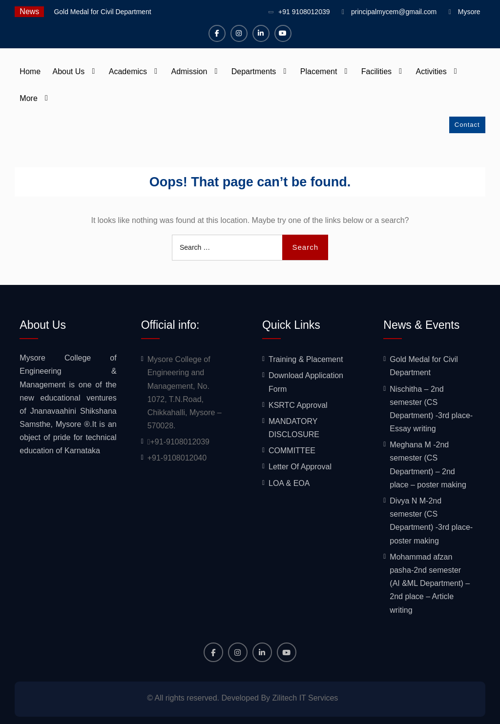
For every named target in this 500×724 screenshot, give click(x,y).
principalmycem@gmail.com (394, 12)
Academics (128, 71)
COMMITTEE (292, 450)
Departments (253, 71)
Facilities (376, 71)
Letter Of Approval (300, 467)
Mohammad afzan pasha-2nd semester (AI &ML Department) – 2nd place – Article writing (430, 583)
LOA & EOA (289, 483)
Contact (467, 124)
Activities (431, 71)
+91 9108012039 (304, 12)
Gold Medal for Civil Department (102, 12)
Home (30, 71)
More (28, 98)
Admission (189, 71)
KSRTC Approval (298, 405)
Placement (318, 71)
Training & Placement (306, 359)
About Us (69, 71)
